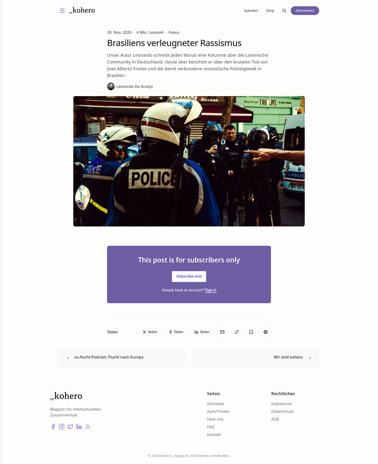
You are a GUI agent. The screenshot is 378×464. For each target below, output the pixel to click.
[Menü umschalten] (62, 10)
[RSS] (88, 426)
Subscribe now (189, 276)
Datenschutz (282, 411)
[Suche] (284, 10)
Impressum (281, 403)
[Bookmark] (251, 332)
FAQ (210, 426)
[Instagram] (62, 426)
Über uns (215, 419)
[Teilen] (150, 332)
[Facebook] (53, 426)
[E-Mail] (222, 332)
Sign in (210, 290)
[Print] (265, 332)
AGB (275, 419)
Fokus (174, 32)
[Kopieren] (236, 332)
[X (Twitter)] (70, 426)
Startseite (215, 403)
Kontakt (214, 434)
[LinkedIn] (79, 426)
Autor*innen (218, 411)
